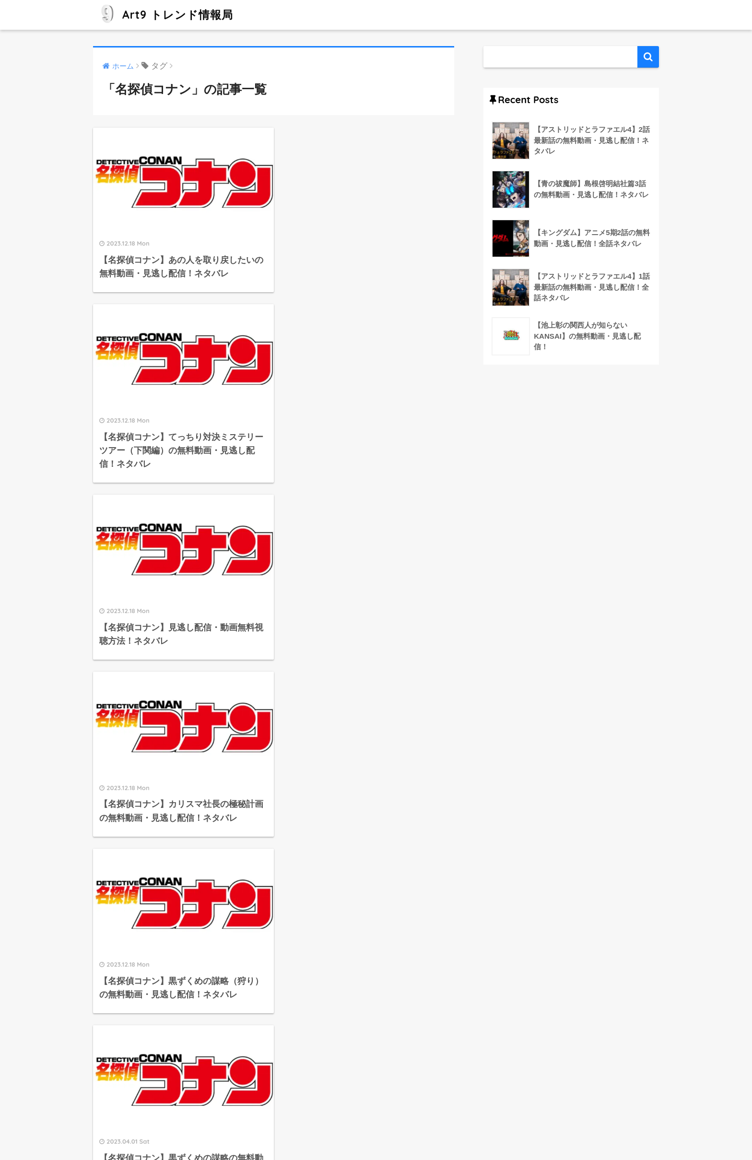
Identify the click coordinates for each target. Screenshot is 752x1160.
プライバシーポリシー (400, 1132)
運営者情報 (337, 1132)
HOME (376, 1111)
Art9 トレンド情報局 (164, 15)
